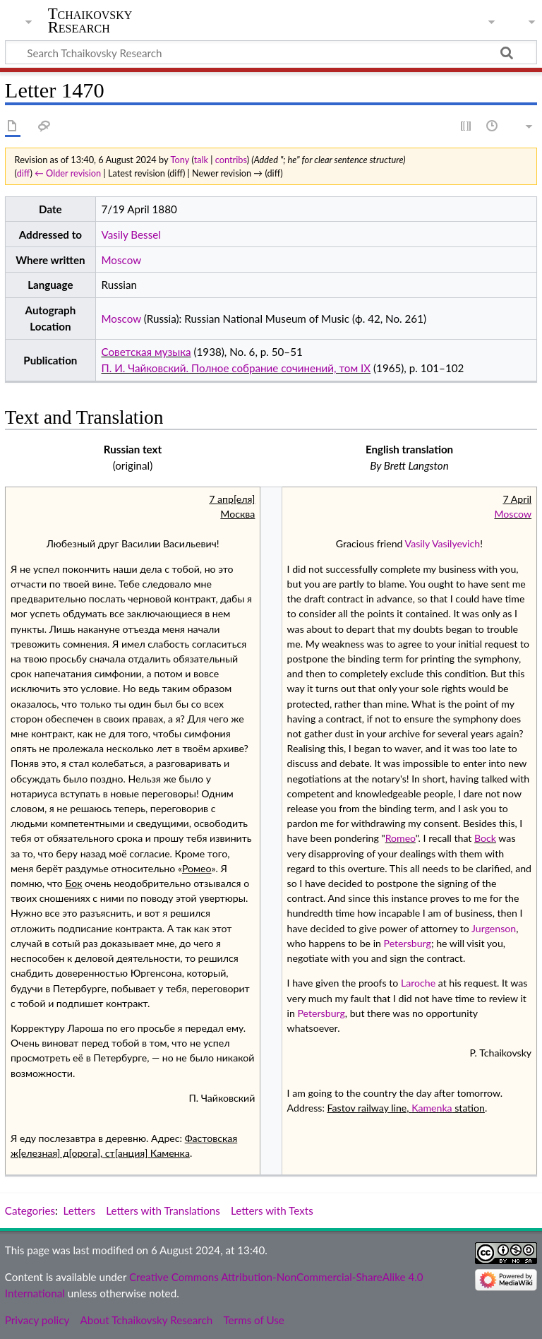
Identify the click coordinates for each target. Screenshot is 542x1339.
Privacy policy (37, 1320)
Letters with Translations (162, 1210)
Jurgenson (493, 928)
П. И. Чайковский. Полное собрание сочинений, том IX (236, 368)
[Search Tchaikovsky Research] (271, 52)
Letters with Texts (272, 1210)
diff (23, 173)
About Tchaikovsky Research (146, 1320)
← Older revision (68, 173)
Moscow (121, 260)
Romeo (400, 838)
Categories (30, 1210)
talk (201, 159)
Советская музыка (146, 351)
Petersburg (407, 943)
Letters (80, 1210)
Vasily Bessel (130, 234)
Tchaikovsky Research (90, 20)
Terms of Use (253, 1320)
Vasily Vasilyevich (443, 543)
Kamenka (431, 1108)
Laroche (418, 983)
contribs (231, 159)
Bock (485, 838)
